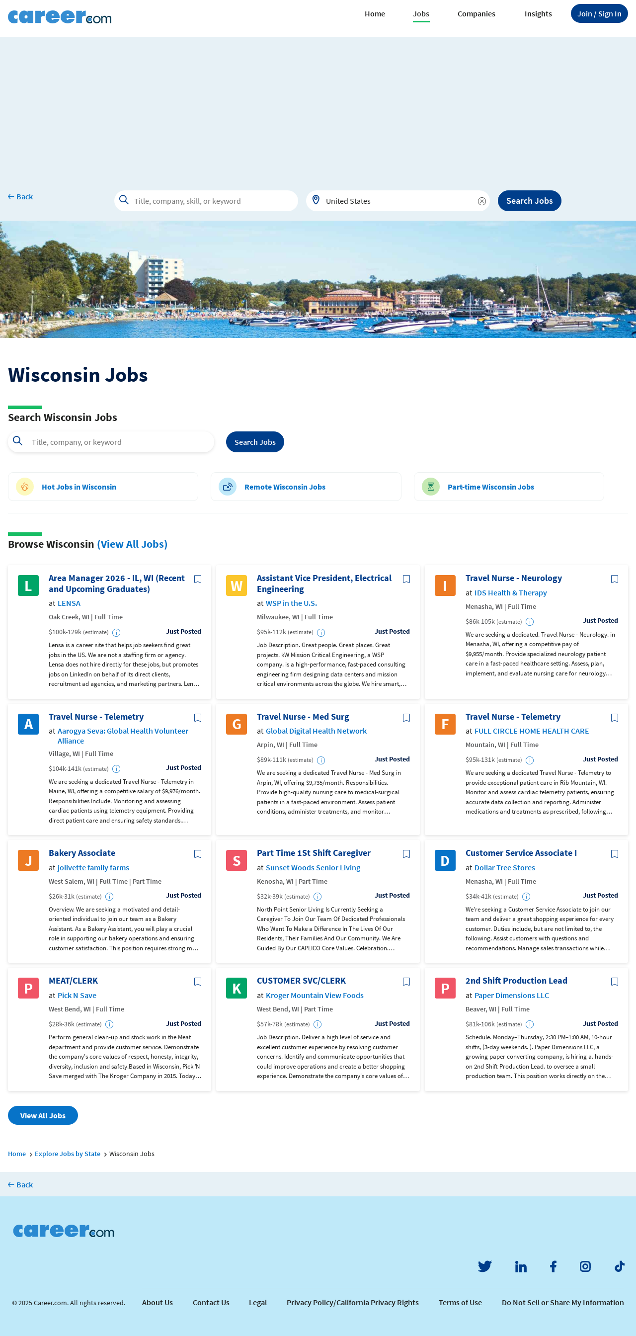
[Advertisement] (318, 106)
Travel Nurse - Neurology (514, 578)
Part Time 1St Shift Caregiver (314, 852)
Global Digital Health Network (316, 731)
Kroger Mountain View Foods (315, 995)
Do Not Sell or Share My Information (563, 1302)
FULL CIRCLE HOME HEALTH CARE (532, 731)
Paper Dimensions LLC (512, 995)
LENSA (69, 603)
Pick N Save (77, 995)
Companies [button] (476, 13)
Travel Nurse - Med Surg (303, 716)
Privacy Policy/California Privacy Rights (353, 1302)
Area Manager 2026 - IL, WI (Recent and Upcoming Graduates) (117, 583)
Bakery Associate (82, 852)
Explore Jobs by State (67, 1153)
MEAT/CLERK (73, 980)
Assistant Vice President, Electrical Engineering (324, 583)
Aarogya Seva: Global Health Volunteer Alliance (123, 735)
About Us (157, 1302)
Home (375, 13)
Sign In (599, 13)
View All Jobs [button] (43, 1115)
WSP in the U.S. (291, 603)
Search (255, 442)
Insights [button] (538, 13)
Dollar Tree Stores (505, 867)
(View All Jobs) (132, 544)
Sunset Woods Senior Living (313, 867)
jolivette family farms (93, 867)
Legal (258, 1302)
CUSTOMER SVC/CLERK (301, 980)
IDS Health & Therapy (511, 592)
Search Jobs (529, 200)
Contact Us (211, 1302)
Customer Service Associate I (521, 852)
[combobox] (398, 200)
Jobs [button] (421, 13)
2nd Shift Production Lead (516, 980)
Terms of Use (460, 1302)
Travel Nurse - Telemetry (96, 716)
